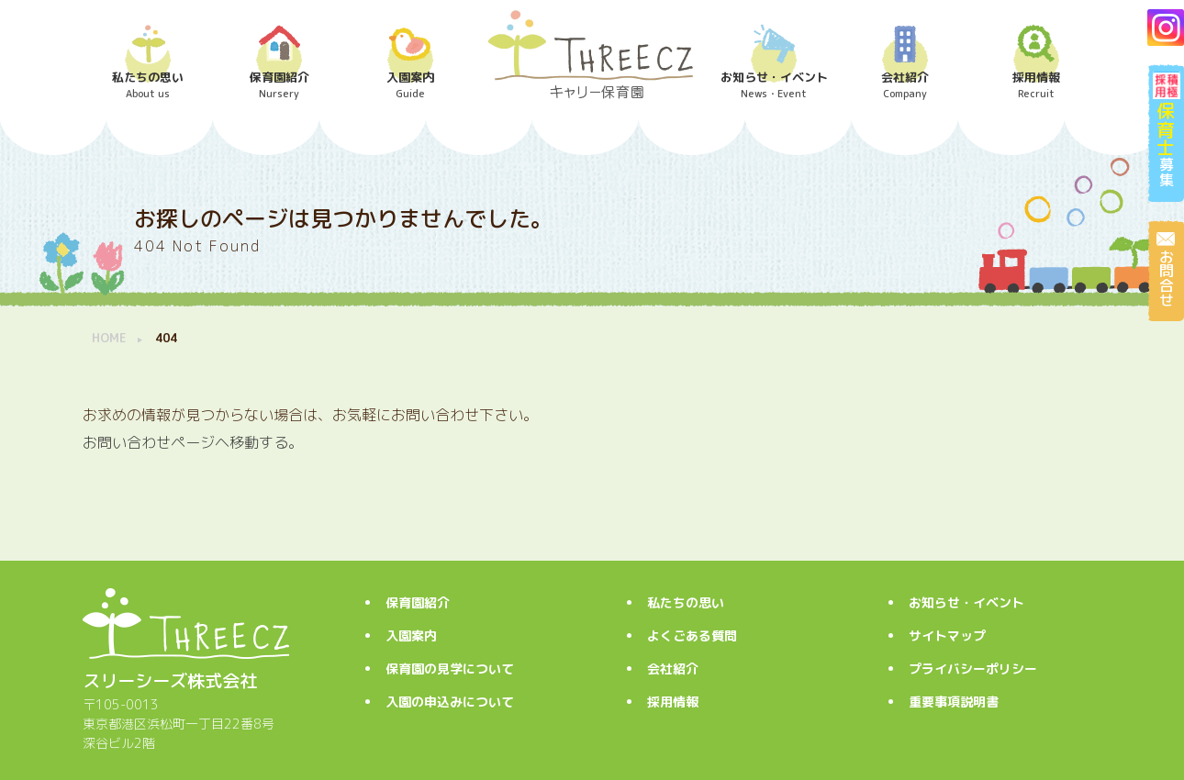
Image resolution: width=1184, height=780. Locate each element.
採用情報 (672, 701)
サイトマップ (947, 635)
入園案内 (411, 635)
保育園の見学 (449, 668)
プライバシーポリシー (973, 668)
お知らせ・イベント (966, 602)
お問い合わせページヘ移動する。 (193, 442)
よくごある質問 (692, 635)
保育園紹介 (417, 602)
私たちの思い (685, 602)
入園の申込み (449, 701)
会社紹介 (672, 668)
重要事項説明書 (954, 701)
